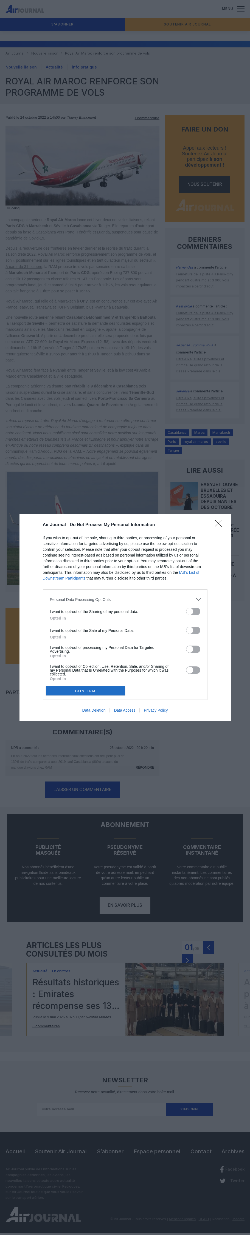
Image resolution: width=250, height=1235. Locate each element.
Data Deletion (94, 710)
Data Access (124, 710)
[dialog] (125, 617)
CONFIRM (85, 691)
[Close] (220, 525)
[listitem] (125, 599)
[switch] (193, 611)
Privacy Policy (156, 710)
